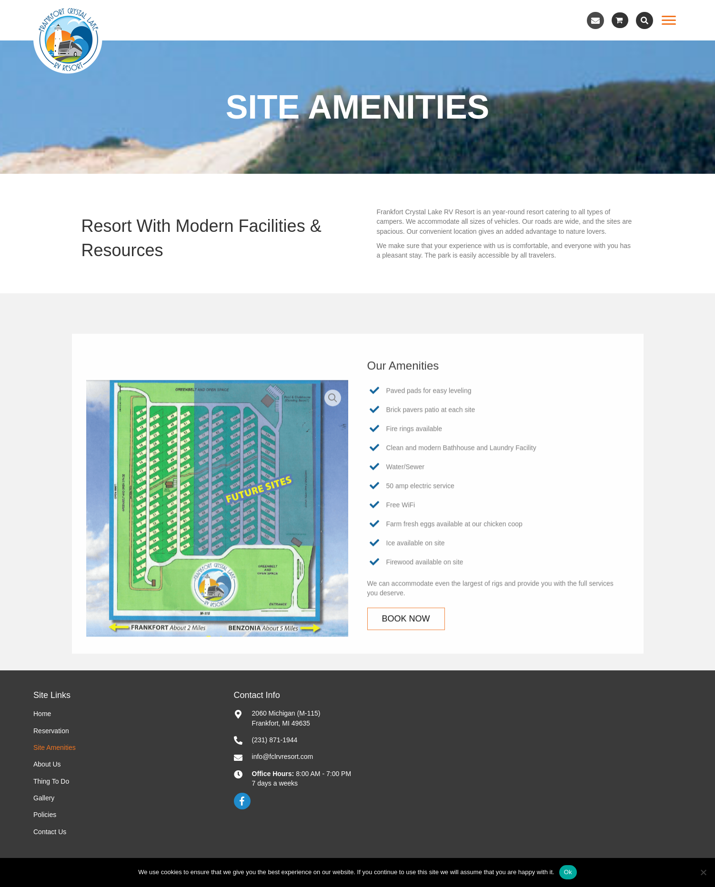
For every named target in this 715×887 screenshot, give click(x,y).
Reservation (51, 731)
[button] (595, 20)
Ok (568, 872)
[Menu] (669, 20)
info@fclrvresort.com (282, 756)
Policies (44, 814)
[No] (703, 872)
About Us (47, 764)
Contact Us (49, 832)
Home (42, 714)
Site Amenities (54, 747)
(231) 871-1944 (275, 740)
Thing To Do (51, 781)
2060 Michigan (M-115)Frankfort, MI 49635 (286, 718)
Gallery (43, 798)
